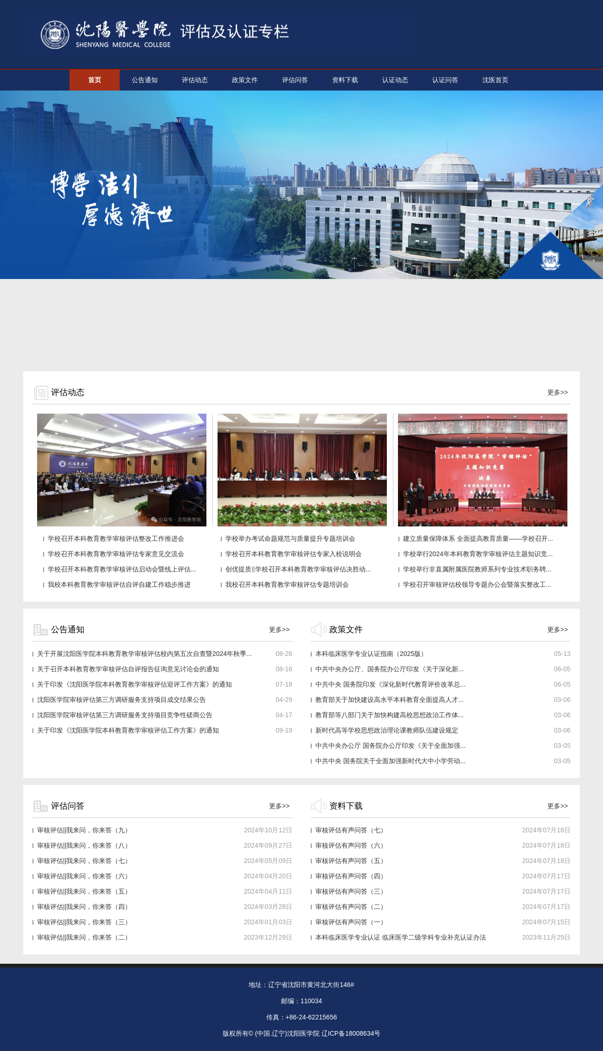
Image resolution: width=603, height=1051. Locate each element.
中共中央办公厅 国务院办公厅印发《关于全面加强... (390, 745)
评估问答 (295, 80)
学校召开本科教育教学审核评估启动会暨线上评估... (122, 569)
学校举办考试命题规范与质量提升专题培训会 (290, 538)
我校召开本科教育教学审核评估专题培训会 (287, 584)
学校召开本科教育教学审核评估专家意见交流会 (116, 554)
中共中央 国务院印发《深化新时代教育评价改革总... (390, 684)
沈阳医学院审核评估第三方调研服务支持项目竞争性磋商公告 (124, 715)
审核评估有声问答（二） (351, 906)
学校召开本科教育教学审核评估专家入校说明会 (293, 554)
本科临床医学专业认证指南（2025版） (371, 653)
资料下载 (345, 80)
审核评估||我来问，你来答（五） (84, 891)
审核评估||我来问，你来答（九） (84, 830)
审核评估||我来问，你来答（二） (84, 937)
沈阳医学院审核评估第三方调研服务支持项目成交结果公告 (121, 699)
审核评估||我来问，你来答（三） (84, 922)
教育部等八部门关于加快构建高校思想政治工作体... (389, 715)
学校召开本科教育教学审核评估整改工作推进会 (116, 538)
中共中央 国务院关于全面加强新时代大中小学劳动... (390, 761)
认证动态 (395, 80)
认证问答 (445, 80)
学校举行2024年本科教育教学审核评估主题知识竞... (478, 554)
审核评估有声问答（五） (351, 860)
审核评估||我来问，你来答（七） (84, 860)
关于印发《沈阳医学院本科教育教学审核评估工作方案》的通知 (128, 730)
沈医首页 (495, 80)
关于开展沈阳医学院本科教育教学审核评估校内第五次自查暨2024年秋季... (144, 653)
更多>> (557, 392)
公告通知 (145, 80)
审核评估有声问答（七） (351, 830)
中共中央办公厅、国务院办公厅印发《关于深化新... (389, 669)
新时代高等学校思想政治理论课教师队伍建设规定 (386, 730)
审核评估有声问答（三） (351, 891)
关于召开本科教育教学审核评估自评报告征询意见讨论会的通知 (128, 669)
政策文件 (245, 80)
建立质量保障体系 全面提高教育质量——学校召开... (478, 538)
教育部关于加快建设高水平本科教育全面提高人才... (389, 699)
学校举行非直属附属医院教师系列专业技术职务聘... (477, 569)
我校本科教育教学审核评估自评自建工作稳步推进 (119, 584)
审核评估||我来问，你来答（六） (84, 876)
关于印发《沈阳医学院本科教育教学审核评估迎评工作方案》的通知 (134, 684)
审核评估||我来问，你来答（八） (84, 845)
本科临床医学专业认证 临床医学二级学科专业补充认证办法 (400, 937)
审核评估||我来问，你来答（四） (84, 906)
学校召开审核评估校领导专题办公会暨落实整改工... (477, 584)
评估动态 (195, 80)
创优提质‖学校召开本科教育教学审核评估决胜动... (298, 569)
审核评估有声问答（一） (351, 922)
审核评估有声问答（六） (351, 845)
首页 (94, 80)
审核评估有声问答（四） (351, 876)
